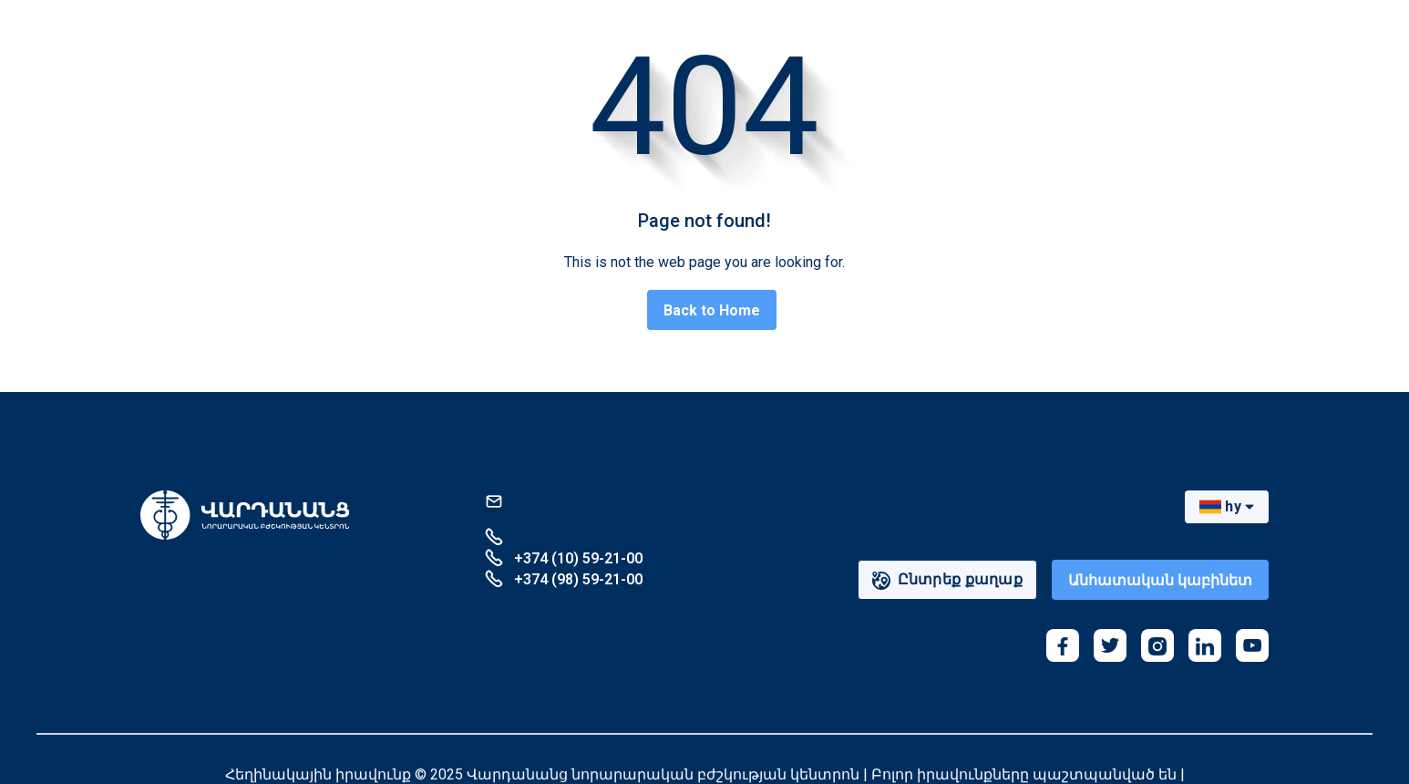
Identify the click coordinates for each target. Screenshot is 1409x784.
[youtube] (1252, 645)
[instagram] (1157, 645)
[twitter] (1110, 645)
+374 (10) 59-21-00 (564, 557)
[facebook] (1062, 645)
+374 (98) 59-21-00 (564, 578)
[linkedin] (1204, 645)
